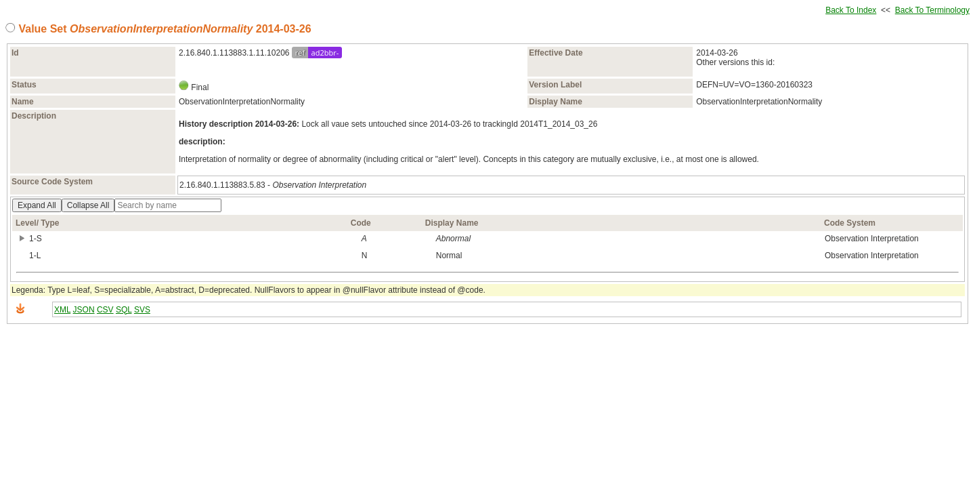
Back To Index (850, 10)
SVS (142, 309)
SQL (124, 309)
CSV (105, 309)
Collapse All (88, 205)
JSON (84, 309)
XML (62, 309)
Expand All (37, 205)
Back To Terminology (932, 10)
